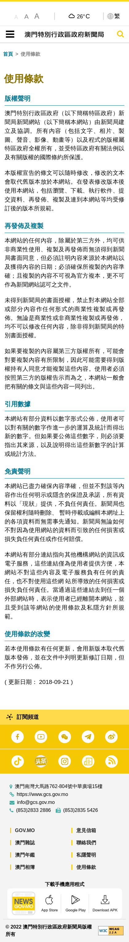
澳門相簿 (25, 867)
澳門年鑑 (25, 855)
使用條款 (86, 867)
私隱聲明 (86, 855)
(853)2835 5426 (80, 810)
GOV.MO (25, 830)
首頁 (8, 54)
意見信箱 (86, 830)
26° (83, 16)
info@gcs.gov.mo (36, 802)
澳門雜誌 (25, 842)
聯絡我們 (86, 842)
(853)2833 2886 (33, 810)
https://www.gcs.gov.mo (42, 794)
